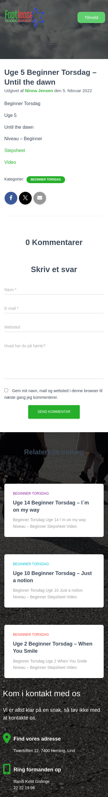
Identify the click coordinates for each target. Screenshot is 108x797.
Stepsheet (14, 150)
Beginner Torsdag (46, 179)
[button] (54, 45)
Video (10, 162)
